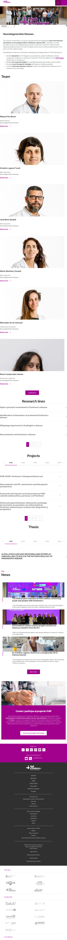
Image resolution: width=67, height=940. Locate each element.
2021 (47, 541)
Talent (33, 781)
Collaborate (33, 818)
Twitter (23, 749)
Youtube (39, 749)
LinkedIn (31, 749)
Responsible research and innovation (33, 799)
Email (26, 758)
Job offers (33, 816)
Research (34, 778)
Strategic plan (33, 796)
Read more (4, 126)
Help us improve (33, 833)
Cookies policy (33, 858)
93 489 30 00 (37, 758)
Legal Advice (33, 851)
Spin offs (33, 801)
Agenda (33, 820)
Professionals (33, 813)
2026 (11, 462)
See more (33, 672)
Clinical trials (34, 783)
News (33, 823)
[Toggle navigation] (64, 3)
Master (34, 830)
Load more (32, 393)
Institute (33, 775)
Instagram (35, 749)
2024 (35, 462)
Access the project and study (33, 733)
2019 (59, 541)
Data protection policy (33, 855)
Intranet (33, 835)
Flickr (43, 749)
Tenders (33, 803)
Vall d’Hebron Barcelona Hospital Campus (33, 838)
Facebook (27, 749)
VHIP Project (59, 58)
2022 (59, 462)
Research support (33, 789)
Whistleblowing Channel (33, 861)
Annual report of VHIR (33, 828)
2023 (47, 462)
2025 (23, 462)
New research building (33, 811)
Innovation (33, 786)
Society (33, 791)
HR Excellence (33, 806)
